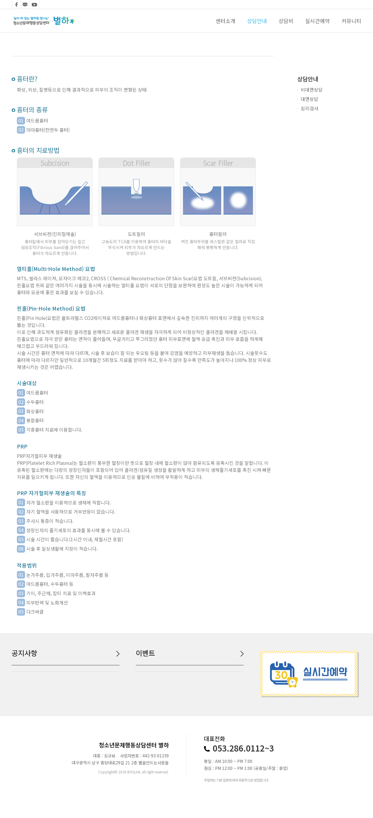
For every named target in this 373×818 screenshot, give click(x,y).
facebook (16, 4)
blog (25, 4)
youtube (34, 4)
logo (44, 20)
